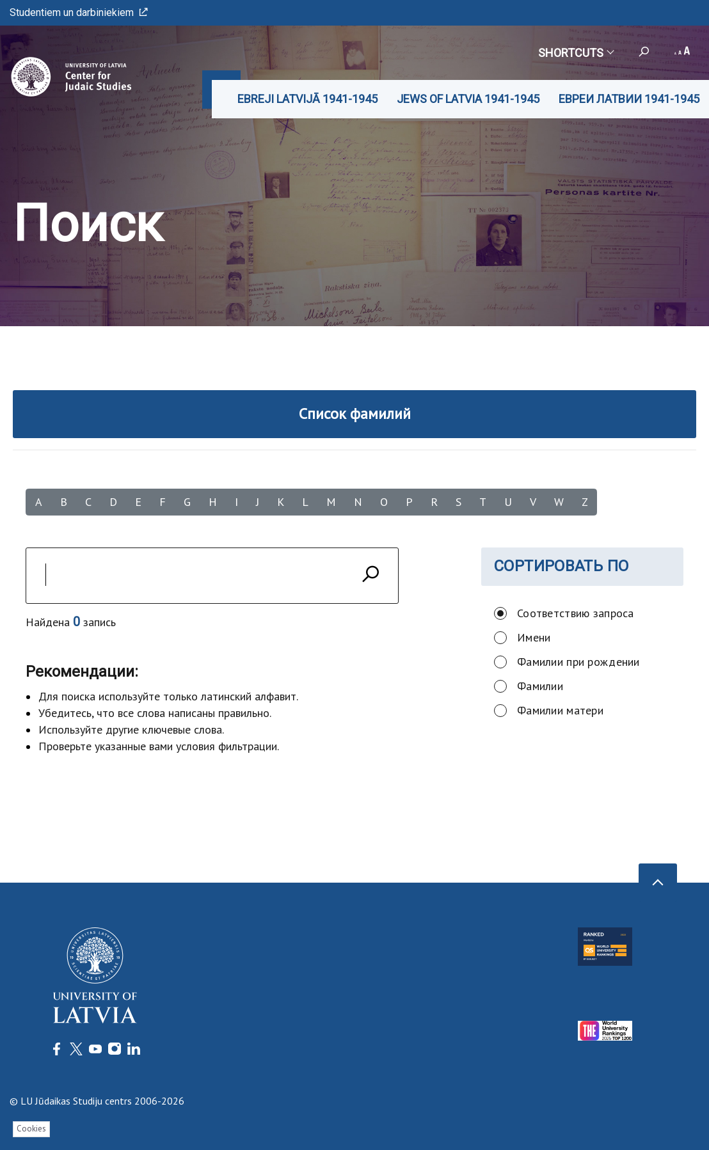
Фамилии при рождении (578, 661)
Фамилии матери (560, 710)
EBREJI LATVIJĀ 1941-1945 (307, 99)
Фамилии (540, 686)
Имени (533, 637)
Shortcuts (575, 52)
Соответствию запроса (575, 613)
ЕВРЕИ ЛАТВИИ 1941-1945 (629, 99)
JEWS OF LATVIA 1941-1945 (468, 99)
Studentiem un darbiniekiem (79, 12)
